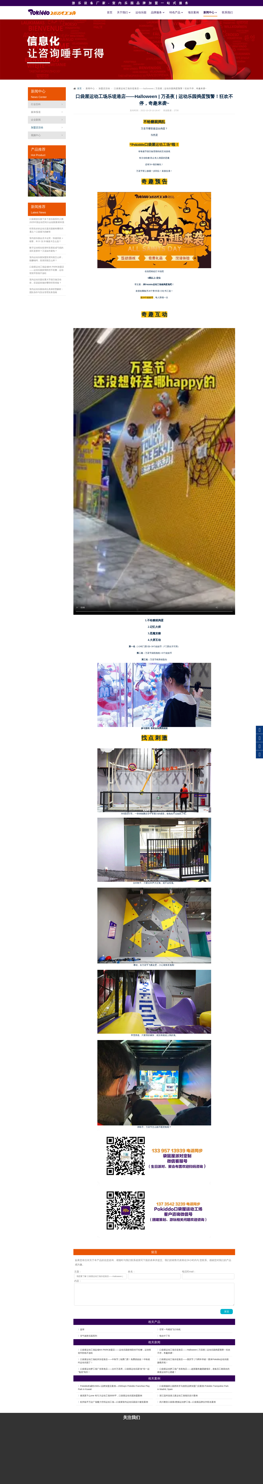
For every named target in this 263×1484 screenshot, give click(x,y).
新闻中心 (210, 12)
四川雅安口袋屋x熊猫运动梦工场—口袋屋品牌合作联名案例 (187, 1402)
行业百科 (36, 104)
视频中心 (36, 135)
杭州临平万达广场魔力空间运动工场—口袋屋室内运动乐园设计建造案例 (114, 1402)
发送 (226, 1311)
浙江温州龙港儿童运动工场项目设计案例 (178, 1395)
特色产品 (176, 12)
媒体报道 (36, 112)
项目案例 (193, 12)
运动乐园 (140, 12)
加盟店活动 (37, 127)
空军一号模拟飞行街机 (170, 1329)
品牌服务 (158, 12)
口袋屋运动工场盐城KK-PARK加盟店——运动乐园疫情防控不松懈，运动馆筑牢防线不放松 (46, 270)
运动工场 (162, 145)
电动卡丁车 (164, 1336)
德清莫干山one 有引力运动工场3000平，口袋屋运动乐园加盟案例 (111, 1395)
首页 (109, 12)
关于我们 (124, 12)
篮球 (82, 1329)
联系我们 (227, 12)
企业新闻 (36, 119)
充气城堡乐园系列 (88, 1336)
